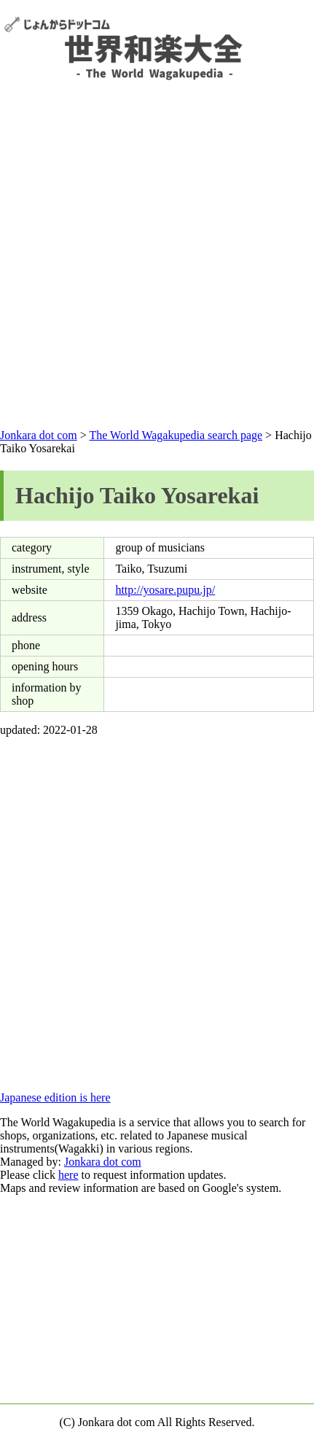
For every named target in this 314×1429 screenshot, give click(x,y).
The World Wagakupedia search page (175, 435)
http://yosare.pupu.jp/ (165, 590)
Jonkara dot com (38, 435)
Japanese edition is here (55, 1097)
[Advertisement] (155, 246)
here (68, 1175)
